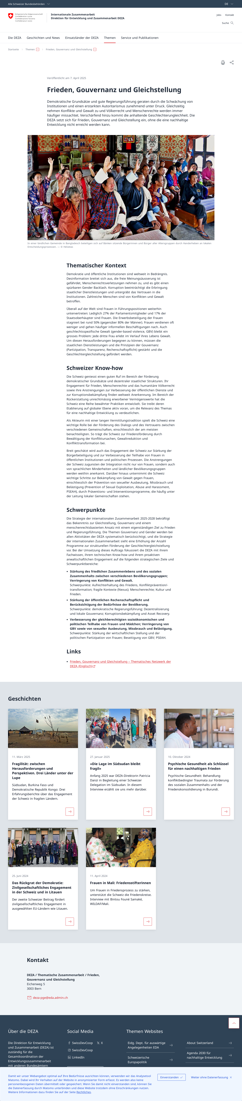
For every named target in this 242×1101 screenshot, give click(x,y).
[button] (14, 37)
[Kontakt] (229, 15)
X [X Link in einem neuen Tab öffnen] (99, 1043)
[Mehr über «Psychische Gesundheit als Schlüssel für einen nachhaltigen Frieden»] (225, 812)
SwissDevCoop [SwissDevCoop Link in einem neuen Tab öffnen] (80, 1043)
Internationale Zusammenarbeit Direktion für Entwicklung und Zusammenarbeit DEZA (87, 16)
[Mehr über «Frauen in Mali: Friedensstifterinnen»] (148, 922)
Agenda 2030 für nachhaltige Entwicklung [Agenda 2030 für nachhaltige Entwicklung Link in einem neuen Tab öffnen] (209, 1055)
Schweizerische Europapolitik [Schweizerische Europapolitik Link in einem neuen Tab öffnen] (150, 1059)
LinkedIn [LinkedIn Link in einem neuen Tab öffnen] (75, 1057)
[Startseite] (13, 49)
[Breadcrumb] (119, 49)
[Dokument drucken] (222, 62)
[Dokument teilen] (231, 62)
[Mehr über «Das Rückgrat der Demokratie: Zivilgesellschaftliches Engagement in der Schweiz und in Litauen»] (70, 922)
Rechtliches (83, 1092)
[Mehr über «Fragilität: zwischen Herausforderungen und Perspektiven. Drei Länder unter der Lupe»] (70, 812)
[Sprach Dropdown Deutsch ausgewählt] (228, 4)
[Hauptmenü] (118, 37)
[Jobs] (219, 15)
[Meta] (225, 15)
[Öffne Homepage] (66, 20)
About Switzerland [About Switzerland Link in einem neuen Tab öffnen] (209, 1043)
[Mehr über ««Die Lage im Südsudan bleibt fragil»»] (148, 812)
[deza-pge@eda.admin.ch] (48, 998)
